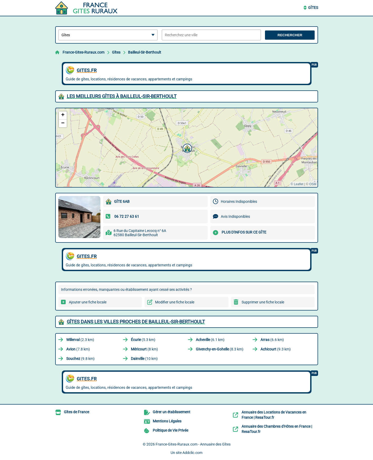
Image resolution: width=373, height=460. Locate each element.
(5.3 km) (143, 340)
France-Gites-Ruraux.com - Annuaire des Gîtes (193, 444)
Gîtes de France (76, 412)
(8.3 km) (219, 349)
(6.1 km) (210, 340)
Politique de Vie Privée (170, 430)
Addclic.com (192, 453)
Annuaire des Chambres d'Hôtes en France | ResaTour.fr (277, 429)
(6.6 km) (272, 340)
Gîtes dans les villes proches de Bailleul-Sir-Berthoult (136, 321)
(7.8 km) (78, 349)
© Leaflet (297, 184)
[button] (187, 148)
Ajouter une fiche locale (87, 302)
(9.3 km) (275, 349)
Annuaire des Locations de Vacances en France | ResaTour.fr (274, 415)
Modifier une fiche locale (174, 302)
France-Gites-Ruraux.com (83, 52)
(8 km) (144, 349)
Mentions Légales (167, 421)
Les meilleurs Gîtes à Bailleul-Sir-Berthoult (122, 96)
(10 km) (144, 358)
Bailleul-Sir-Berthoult (144, 52)
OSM (312, 184)
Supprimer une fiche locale (263, 302)
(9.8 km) (80, 358)
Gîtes (313, 8)
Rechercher (290, 35)
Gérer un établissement (171, 412)
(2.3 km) (80, 340)
